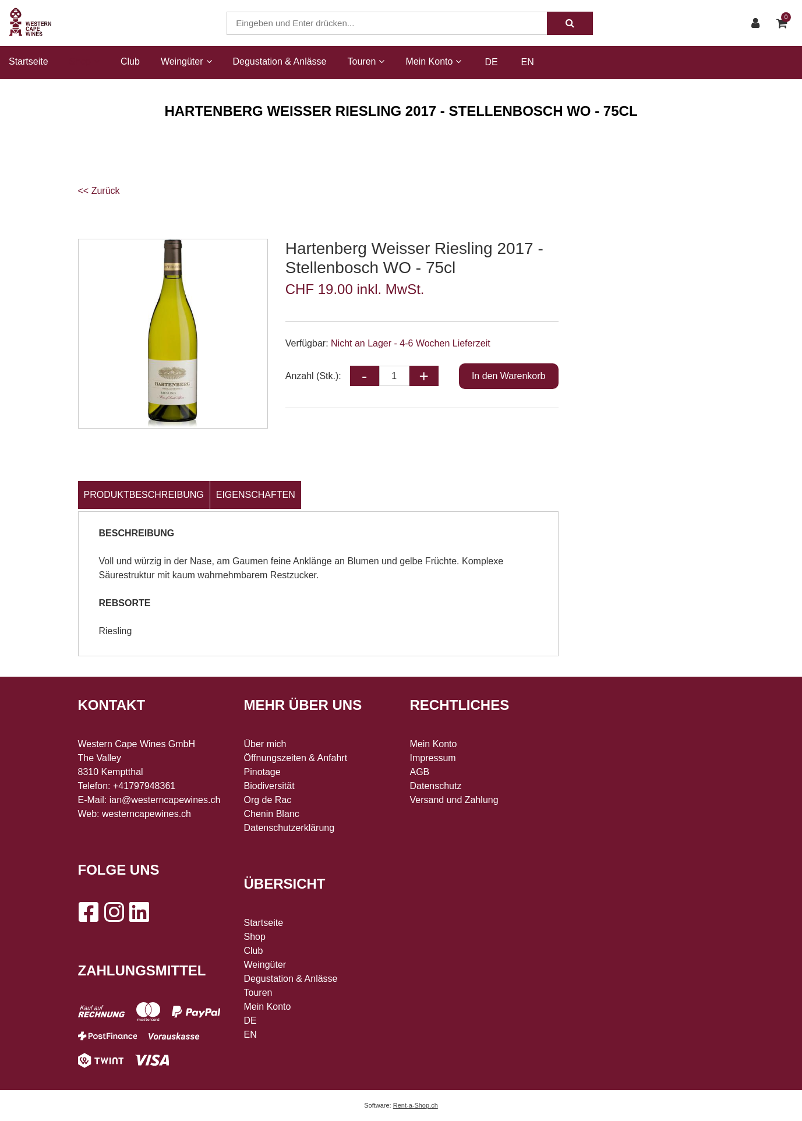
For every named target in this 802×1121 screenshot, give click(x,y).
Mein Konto (267, 1007)
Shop (255, 937)
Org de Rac (268, 800)
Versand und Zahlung (454, 800)
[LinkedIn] (139, 912)
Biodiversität (269, 786)
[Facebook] (88, 912)
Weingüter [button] (186, 61)
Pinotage (262, 772)
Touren (258, 993)
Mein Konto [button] (433, 61)
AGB (420, 772)
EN (527, 62)
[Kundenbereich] (758, 23)
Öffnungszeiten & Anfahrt (296, 758)
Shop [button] (84, 61)
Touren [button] (366, 61)
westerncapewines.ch (146, 814)
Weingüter (265, 965)
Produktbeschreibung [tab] (144, 495)
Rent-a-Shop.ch (415, 1105)
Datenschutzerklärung (289, 828)
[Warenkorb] (784, 23)
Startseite (28, 61)
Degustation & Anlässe (280, 61)
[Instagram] (113, 912)
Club (130, 61)
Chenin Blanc (271, 814)
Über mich (265, 744)
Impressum (433, 758)
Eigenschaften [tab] (255, 495)
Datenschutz (436, 786)
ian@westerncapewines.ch (165, 800)
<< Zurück (99, 191)
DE (491, 62)
